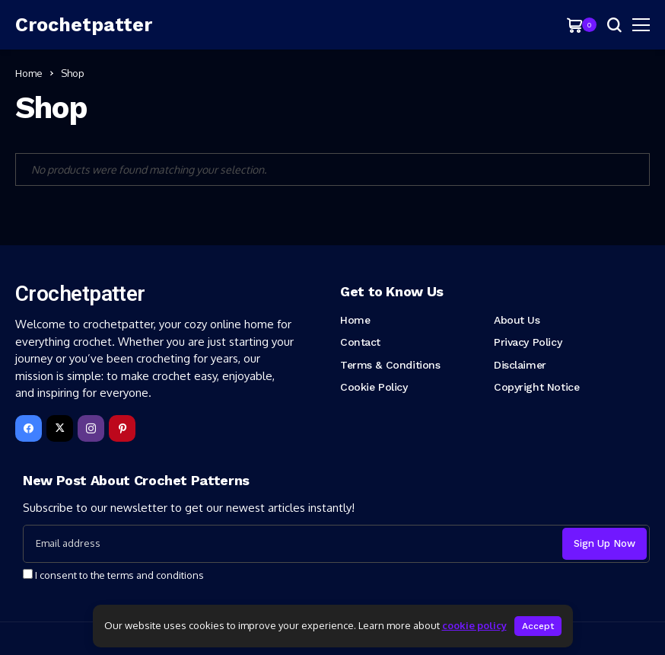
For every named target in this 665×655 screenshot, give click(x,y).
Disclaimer (520, 365)
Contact (360, 342)
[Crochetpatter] (83, 25)
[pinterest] (122, 428)
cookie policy (474, 625)
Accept (538, 626)
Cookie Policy (374, 387)
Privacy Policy (528, 342)
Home (29, 73)
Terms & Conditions (390, 365)
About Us (517, 320)
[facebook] (28, 428)
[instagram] (91, 428)
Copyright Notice (536, 387)
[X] (59, 428)
